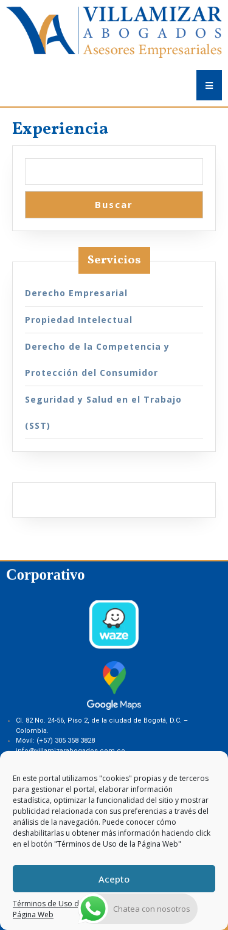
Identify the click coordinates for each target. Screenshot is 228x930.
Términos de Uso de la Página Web (52, 909)
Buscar (114, 204)
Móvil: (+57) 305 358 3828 (55, 740)
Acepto (114, 879)
